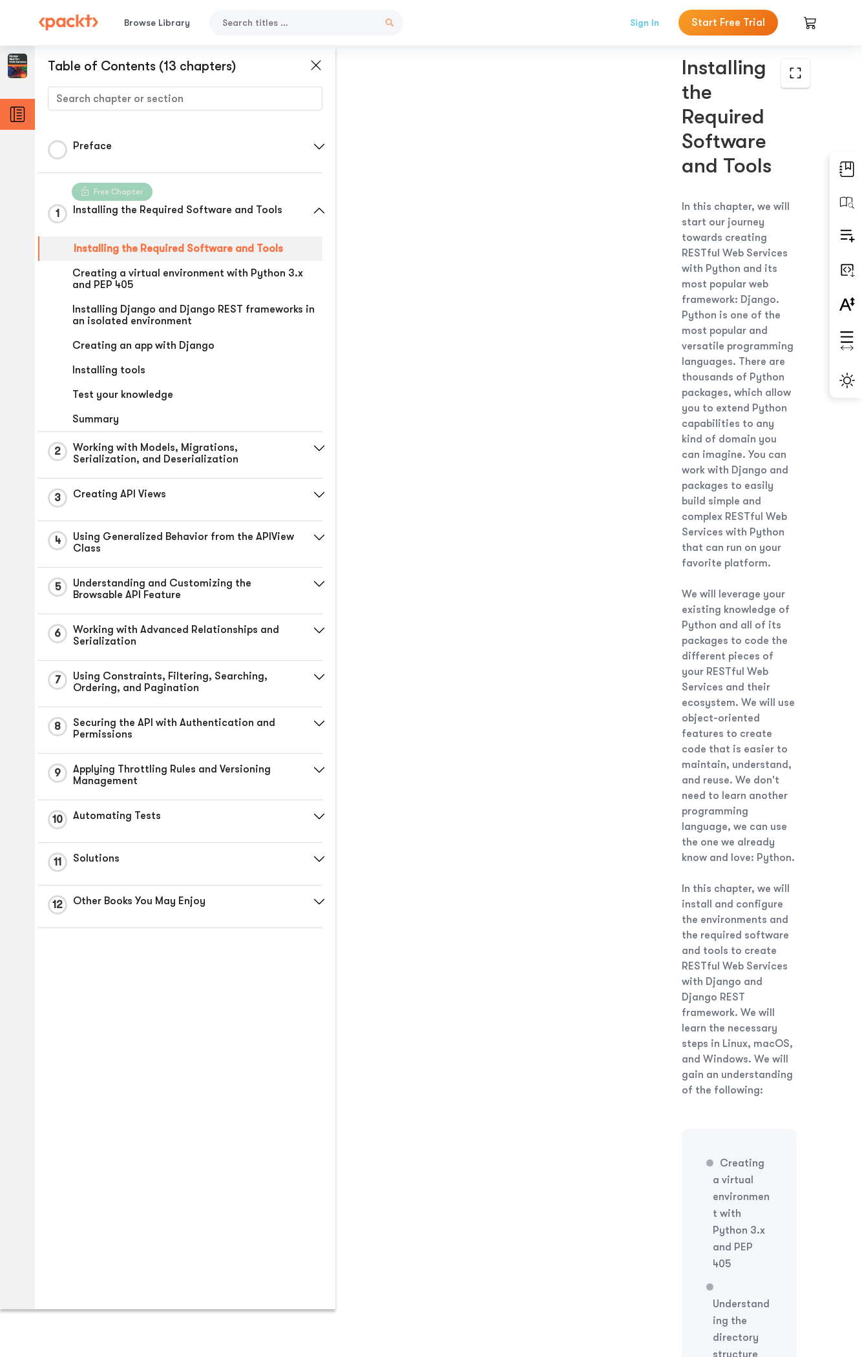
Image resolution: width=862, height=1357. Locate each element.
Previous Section (426, 1260)
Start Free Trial (728, 22)
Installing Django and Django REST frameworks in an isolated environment (187, 315)
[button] (306, 146)
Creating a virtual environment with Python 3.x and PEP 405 (187, 279)
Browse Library (157, 22)
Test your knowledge (122, 394)
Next (728, 1261)
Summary (95, 419)
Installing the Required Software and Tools (178, 248)
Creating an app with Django (143, 345)
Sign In (644, 22)
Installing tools (108, 370)
